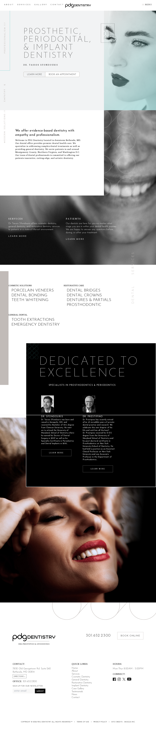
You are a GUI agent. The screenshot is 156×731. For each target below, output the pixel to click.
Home (75, 668)
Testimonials (77, 691)
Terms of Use (83, 722)
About (9, 5)
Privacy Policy (100, 722)
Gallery (40, 5)
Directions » (19, 676)
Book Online (130, 636)
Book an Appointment (62, 75)
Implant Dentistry (80, 685)
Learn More (34, 75)
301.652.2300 (98, 636)
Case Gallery (78, 688)
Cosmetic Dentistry (81, 677)
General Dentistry (80, 680)
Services (24, 5)
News (74, 694)
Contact (57, 5)
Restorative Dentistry (82, 683)
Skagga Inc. (129, 722)
